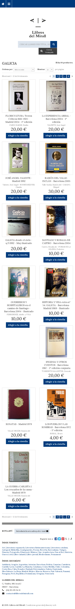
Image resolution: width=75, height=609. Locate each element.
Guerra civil (7, 554)
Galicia (49, 569)
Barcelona (41, 564)
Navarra (46, 571)
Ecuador (21, 569)
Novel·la (43, 550)
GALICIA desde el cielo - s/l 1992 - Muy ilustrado (18, 242)
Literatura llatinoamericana (37, 547)
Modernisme (44, 554)
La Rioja (17, 571)
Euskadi (29, 569)
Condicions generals (35, 605)
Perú (13, 573)
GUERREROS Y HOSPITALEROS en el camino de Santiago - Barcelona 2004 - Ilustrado (18, 307)
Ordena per (7, 69)
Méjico (32, 571)
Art (3, 547)
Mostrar (41, 69)
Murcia (39, 571)
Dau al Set (59, 552)
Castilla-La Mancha (23, 567)
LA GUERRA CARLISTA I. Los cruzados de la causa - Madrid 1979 (18, 489)
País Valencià (56, 571)
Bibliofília (15, 550)
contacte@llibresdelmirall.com (19, 593)
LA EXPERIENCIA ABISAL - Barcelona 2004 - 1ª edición (56, 118)
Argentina (23, 564)
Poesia (36, 550)
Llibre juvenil (32, 554)
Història (68, 552)
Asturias (32, 564)
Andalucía (6, 564)
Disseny (5, 552)
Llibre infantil (19, 554)
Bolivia (49, 564)
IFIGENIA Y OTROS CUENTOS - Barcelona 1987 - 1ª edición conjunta (56, 365)
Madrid (25, 571)
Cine (40, 552)
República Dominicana (26, 573)
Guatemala (57, 569)
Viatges (62, 550)
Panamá (66, 571)
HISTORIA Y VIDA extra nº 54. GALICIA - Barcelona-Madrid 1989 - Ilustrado (56, 305)
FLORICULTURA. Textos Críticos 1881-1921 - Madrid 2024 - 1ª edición (18, 118)
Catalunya (37, 567)
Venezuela (49, 573)
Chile (57, 567)
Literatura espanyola (15, 547)
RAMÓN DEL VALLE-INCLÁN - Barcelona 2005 (56, 180)
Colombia (65, 567)
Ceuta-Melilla (48, 567)
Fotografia (14, 552)
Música (34, 552)
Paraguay (6, 573)
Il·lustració (25, 552)
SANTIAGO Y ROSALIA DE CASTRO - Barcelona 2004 (56, 242)
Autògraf (6, 550)
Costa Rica (6, 569)
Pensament (56, 554)
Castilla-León (8, 567)
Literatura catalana (59, 547)
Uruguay (40, 573)
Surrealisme (53, 550)
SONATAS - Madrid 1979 (19, 424)
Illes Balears (7, 571)
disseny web (50, 605)
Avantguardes (26, 550)
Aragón (14, 564)
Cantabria (66, 564)
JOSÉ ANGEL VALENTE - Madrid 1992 (18, 180)
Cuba (14, 569)
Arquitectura (48, 552)
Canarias (57, 564)
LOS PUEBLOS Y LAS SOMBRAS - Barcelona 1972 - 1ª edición (56, 427)
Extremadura (39, 569)
